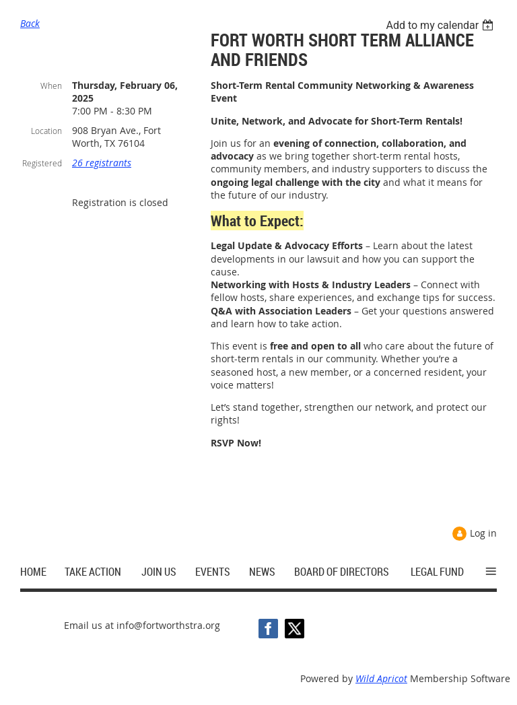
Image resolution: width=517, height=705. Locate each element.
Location (46, 130)
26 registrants (101, 162)
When (51, 85)
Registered (42, 163)
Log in (483, 533)
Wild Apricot (381, 678)
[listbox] (441, 25)
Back (30, 23)
